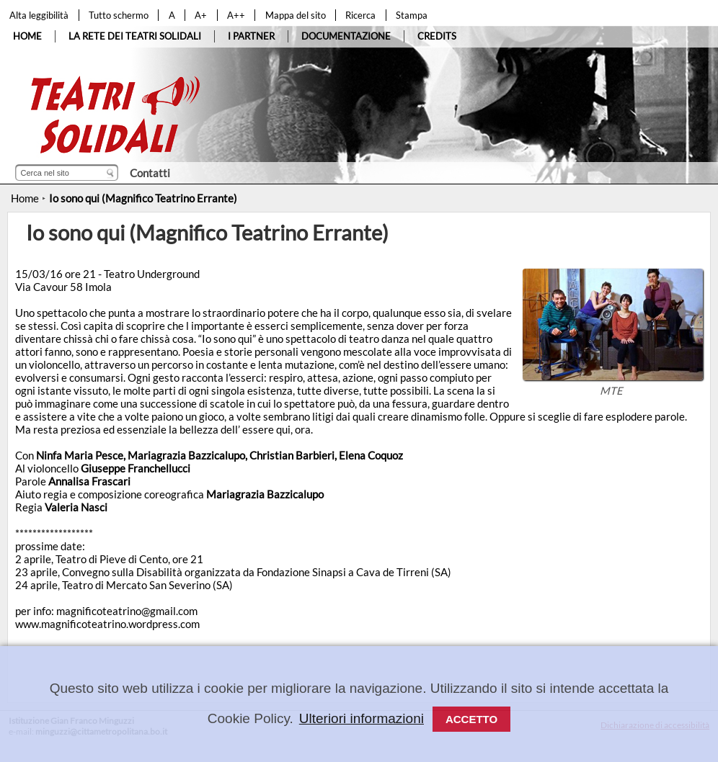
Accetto (471, 719)
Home (25, 198)
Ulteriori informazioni (361, 718)
